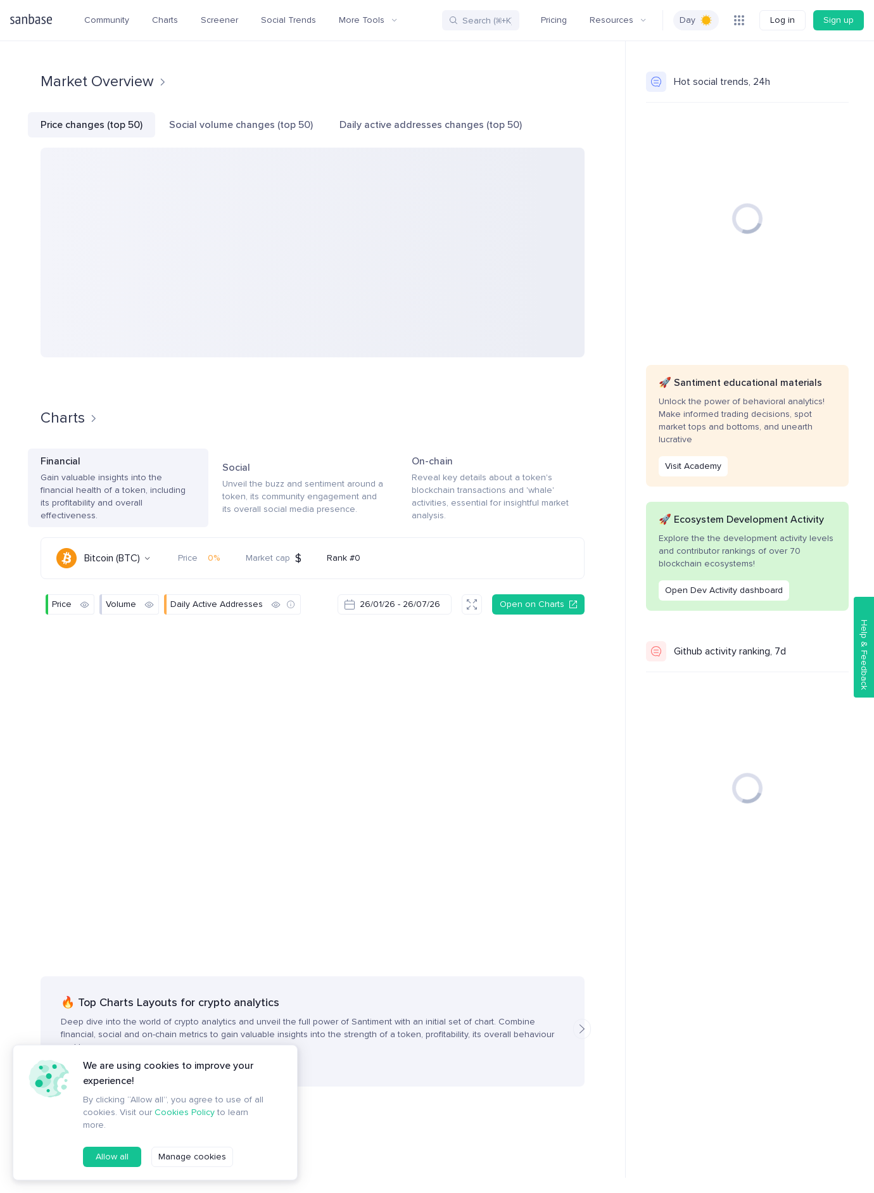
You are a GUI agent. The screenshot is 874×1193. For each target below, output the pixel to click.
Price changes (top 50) (91, 124)
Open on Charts (538, 604)
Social (304, 488)
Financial (118, 488)
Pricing (554, 20)
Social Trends (288, 20)
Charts (165, 20)
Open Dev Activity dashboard (724, 590)
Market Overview (103, 81)
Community (106, 20)
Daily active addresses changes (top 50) (430, 124)
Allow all (112, 1156)
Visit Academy (693, 466)
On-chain (498, 488)
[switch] (696, 20)
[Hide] (84, 604)
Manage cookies (192, 1156)
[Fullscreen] (472, 604)
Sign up (838, 20)
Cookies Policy (185, 1112)
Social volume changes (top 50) (241, 124)
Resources (618, 20)
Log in (782, 20)
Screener (219, 20)
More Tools (368, 20)
